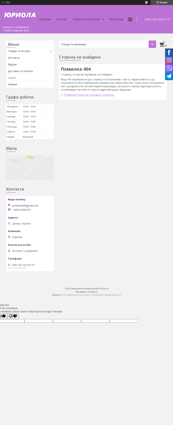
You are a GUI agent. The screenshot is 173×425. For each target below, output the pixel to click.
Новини (12, 84)
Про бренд (116, 19)
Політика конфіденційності (107, 294)
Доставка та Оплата (20, 71)
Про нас (61, 19)
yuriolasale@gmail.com (25, 205)
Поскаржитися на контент (77, 294)
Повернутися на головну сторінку (89, 95)
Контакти (13, 57)
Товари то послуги (86, 19)
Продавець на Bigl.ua (86, 291)
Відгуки (12, 64)
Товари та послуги (19, 51)
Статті (12, 77)
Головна (45, 19)
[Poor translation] (13, 316)
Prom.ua (104, 288)
